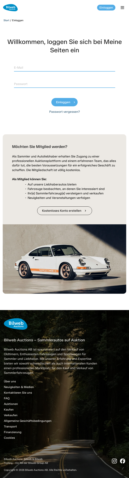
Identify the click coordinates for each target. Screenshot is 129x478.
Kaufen (9, 409)
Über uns (10, 381)
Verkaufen (11, 415)
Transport (10, 426)
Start (6, 20)
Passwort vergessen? (64, 112)
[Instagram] (114, 461)
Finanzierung (12, 432)
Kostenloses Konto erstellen (64, 210)
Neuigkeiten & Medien (19, 387)
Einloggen (106, 7)
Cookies (9, 438)
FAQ (7, 398)
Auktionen (11, 404)
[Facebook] (122, 461)
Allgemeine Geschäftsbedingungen (28, 421)
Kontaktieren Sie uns (18, 392)
